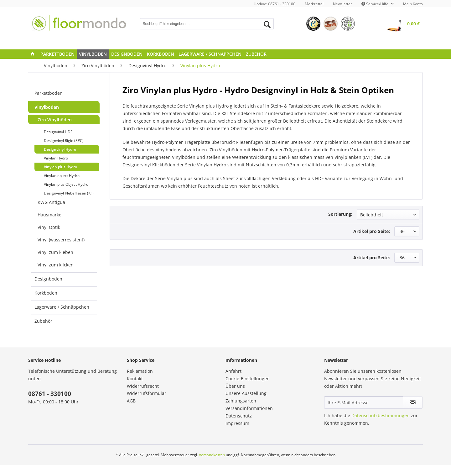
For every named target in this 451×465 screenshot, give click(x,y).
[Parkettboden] (57, 54)
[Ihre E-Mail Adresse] (363, 402)
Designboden (48, 279)
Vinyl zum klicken (56, 265)
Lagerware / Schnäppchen (61, 307)
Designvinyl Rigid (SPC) (64, 140)
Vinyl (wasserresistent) (61, 240)
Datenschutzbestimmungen (380, 415)
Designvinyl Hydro (60, 149)
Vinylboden (46, 107)
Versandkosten (212, 454)
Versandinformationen (249, 408)
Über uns (235, 386)
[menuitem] (314, 4)
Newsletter (342, 4)
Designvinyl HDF (58, 131)
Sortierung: (340, 214)
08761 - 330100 (49, 394)
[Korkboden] (160, 54)
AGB (131, 401)
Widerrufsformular (146, 393)
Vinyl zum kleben (55, 252)
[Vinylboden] (93, 54)
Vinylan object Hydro (62, 175)
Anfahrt (233, 371)
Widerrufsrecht (143, 386)
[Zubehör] (256, 54)
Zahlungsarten (241, 401)
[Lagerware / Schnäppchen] (210, 54)
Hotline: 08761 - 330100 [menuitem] (274, 4)
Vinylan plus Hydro (60, 166)
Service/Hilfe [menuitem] (375, 4)
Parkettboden (48, 93)
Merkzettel (314, 4)
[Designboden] (127, 54)
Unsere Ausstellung (246, 393)
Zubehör (43, 321)
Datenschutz (239, 416)
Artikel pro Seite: (371, 231)
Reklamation (140, 371)
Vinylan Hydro (56, 158)
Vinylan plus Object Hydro (66, 184)
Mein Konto (413, 4)
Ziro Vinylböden (55, 120)
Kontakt (135, 379)
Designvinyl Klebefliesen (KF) (69, 193)
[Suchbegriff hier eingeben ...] (207, 23)
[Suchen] (267, 24)
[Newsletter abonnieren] (412, 402)
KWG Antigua (51, 202)
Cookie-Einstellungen (248, 379)
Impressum (237, 423)
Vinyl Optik (49, 227)
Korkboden (45, 293)
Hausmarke (49, 215)
